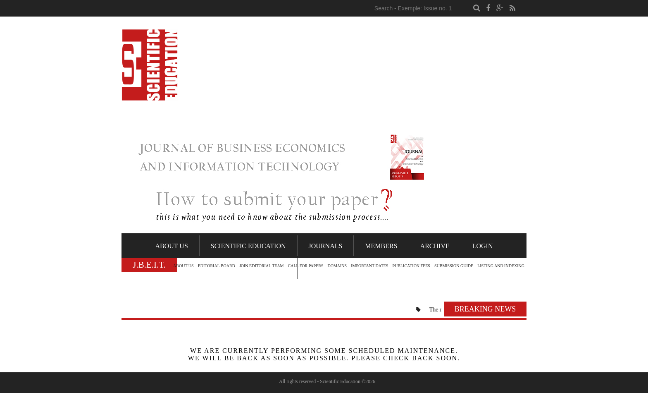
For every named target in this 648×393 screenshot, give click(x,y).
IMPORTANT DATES (369, 266)
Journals (326, 245)
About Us (171, 245)
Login (482, 245)
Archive (435, 245)
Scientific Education (248, 245)
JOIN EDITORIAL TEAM (261, 266)
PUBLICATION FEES (411, 266)
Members (381, 245)
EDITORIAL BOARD (216, 266)
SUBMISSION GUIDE (453, 266)
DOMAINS (337, 266)
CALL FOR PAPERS (306, 266)
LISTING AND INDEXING (500, 266)
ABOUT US (183, 266)
